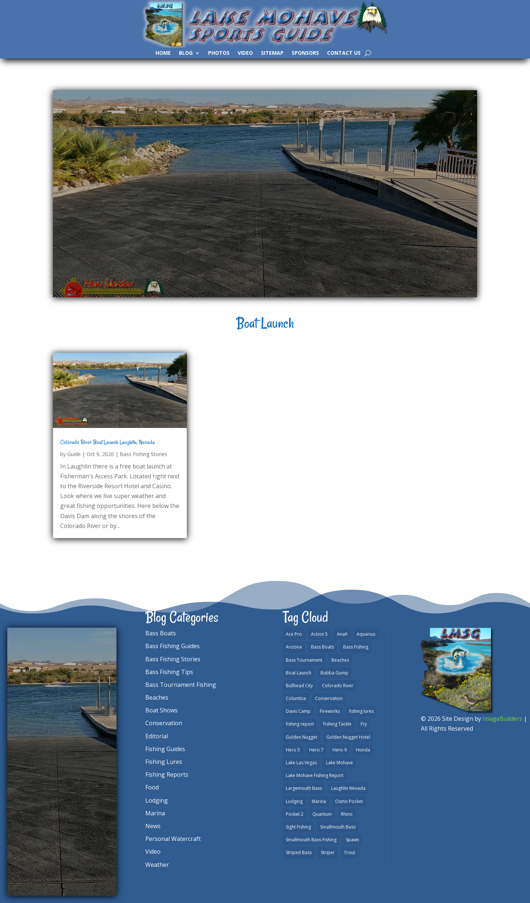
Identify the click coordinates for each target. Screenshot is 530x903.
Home (163, 53)
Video (245, 53)
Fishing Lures (163, 762)
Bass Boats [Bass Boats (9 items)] (322, 647)
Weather (157, 865)
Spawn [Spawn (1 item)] (352, 840)
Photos (219, 53)
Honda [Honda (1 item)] (363, 750)
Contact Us (344, 53)
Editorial (156, 736)
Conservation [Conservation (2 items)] (329, 698)
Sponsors (305, 53)
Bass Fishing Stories (143, 454)
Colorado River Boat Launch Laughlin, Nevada (107, 442)
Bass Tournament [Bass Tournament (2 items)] (304, 660)
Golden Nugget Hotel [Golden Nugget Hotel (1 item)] (348, 737)
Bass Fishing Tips (169, 672)
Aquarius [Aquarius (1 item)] (366, 634)
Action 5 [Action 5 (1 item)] (319, 634)
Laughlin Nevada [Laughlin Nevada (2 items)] (348, 788)
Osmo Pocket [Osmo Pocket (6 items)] (349, 801)
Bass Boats (160, 633)
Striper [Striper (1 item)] (328, 852)
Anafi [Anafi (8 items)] (342, 634)
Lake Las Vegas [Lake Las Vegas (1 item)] (301, 762)
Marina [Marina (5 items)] (319, 801)
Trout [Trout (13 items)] (349, 852)
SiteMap (272, 53)
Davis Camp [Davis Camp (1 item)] (298, 711)
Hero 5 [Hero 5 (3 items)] (293, 750)
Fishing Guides (165, 749)
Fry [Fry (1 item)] (364, 724)
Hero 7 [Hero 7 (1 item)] (316, 750)
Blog (186, 53)
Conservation (163, 723)
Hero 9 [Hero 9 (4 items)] (340, 750)
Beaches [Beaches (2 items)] (340, 660)
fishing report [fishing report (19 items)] (300, 724)
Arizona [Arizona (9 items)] (294, 647)
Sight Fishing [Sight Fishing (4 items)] (298, 827)
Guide (74, 454)
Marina (155, 813)
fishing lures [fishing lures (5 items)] (361, 711)
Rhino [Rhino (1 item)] (347, 814)
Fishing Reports (166, 774)
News (153, 826)
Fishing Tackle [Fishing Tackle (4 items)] (337, 724)
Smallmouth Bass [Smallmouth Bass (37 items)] (338, 827)
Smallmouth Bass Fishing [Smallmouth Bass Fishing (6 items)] (311, 840)
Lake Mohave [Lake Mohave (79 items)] (339, 762)
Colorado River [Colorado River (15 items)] (337, 685)
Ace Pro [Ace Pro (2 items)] (294, 634)
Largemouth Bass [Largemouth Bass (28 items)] (304, 788)
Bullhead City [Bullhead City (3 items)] (299, 685)
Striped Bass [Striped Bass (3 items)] (299, 852)
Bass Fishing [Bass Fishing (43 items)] (355, 647)
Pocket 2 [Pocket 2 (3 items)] (294, 814)
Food (152, 787)
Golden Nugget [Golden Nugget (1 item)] (301, 737)
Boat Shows (161, 710)
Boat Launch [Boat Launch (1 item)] (298, 673)
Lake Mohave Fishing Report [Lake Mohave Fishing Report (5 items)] (314, 775)
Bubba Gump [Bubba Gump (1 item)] (334, 673)
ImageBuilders (502, 719)
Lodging (156, 800)
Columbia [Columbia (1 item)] (296, 698)
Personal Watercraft (173, 839)
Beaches (156, 697)
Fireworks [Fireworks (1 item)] (330, 711)
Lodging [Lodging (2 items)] (294, 801)
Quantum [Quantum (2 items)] (322, 814)
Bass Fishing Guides (172, 646)
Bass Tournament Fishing (180, 685)
